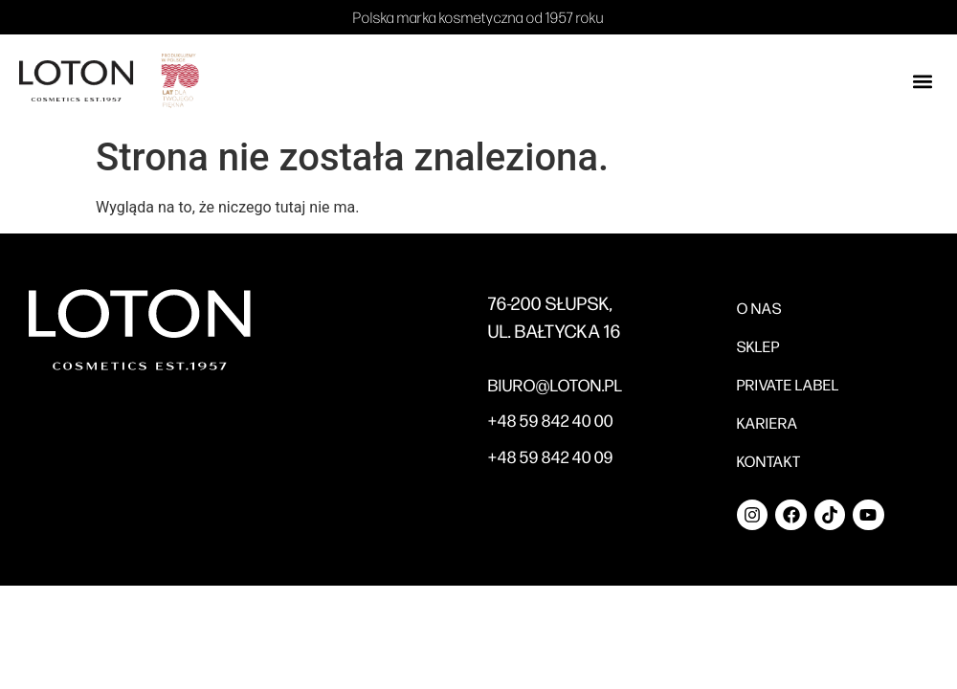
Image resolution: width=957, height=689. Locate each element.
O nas (759, 308)
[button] (922, 81)
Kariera (767, 422)
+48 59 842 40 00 (550, 420)
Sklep (758, 346)
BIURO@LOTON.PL (555, 384)
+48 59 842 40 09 (550, 456)
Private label (788, 384)
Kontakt (769, 461)
